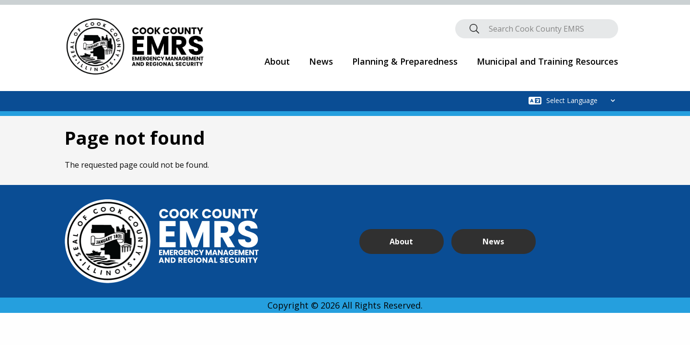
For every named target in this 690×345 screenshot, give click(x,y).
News (475, 241)
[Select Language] (583, 100)
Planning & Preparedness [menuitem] (405, 61)
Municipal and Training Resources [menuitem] (547, 61)
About (395, 241)
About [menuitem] (277, 61)
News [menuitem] (321, 61)
